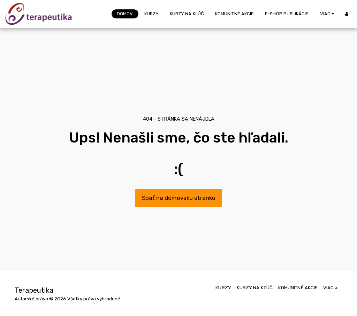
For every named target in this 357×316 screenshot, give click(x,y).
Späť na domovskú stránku (178, 197)
